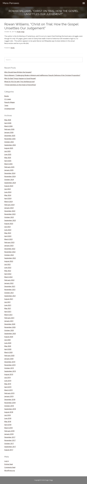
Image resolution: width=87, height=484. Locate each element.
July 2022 (7, 264)
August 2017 (8, 450)
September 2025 (10, 145)
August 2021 (8, 299)
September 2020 (10, 334)
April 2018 (7, 425)
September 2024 (10, 183)
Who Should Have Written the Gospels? (18, 72)
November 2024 (9, 176)
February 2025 (9, 167)
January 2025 (8, 170)
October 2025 (9, 142)
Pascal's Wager (9, 102)
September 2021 (10, 296)
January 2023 (8, 246)
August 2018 (8, 412)
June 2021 (7, 305)
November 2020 (9, 327)
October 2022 (9, 255)
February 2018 (9, 431)
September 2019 (10, 371)
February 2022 (9, 280)
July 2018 (7, 415)
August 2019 (8, 374)
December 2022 (9, 249)
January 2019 (8, 396)
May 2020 (7, 346)
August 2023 (8, 224)
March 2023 (8, 239)
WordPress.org (9, 470)
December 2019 (9, 362)
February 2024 (9, 205)
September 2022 (10, 258)
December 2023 (9, 211)
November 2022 (9, 252)
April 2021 (7, 312)
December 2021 (9, 286)
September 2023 (10, 220)
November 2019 (9, 365)
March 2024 (8, 202)
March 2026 (8, 126)
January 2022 (8, 283)
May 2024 (7, 195)
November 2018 (9, 403)
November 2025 (9, 139)
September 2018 (10, 409)
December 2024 (9, 173)
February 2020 (9, 356)
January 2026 (8, 132)
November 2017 (9, 440)
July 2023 (7, 227)
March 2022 (8, 277)
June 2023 (7, 230)
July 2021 (7, 302)
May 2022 (7, 271)
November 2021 (9, 290)
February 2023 (9, 242)
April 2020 (7, 349)
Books (13, 48)
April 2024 (7, 198)
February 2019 (9, 393)
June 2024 (7, 192)
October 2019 (9, 368)
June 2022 (7, 268)
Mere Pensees (11, 3)
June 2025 (7, 154)
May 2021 (7, 308)
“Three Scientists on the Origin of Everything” (20, 85)
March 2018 (8, 428)
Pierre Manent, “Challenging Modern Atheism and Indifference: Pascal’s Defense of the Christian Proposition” (42, 75)
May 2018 (7, 422)
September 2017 (10, 447)
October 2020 (9, 330)
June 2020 (7, 343)
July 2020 (7, 340)
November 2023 (9, 214)
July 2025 (7, 151)
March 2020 (8, 352)
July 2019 (7, 378)
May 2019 (7, 384)
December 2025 (9, 136)
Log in (6, 461)
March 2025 (8, 164)
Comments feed (9, 467)
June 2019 (7, 381)
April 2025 (7, 161)
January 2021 (8, 321)
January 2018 (8, 434)
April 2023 (7, 236)
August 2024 (8, 186)
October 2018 (9, 406)
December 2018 (9, 400)
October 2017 (9, 444)
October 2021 (9, 293)
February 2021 (9, 318)
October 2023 (9, 217)
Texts (6, 105)
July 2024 (7, 189)
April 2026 (7, 123)
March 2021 (8, 315)
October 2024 (9, 180)
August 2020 (8, 337)
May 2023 (7, 233)
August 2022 (8, 261)
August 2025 (8, 148)
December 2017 (9, 437)
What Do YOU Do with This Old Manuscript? (19, 82)
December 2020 (9, 324)
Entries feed (8, 464)
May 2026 (7, 120)
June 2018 (7, 418)
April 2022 (7, 274)
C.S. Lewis (7, 99)
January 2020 (8, 359)
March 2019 (8, 390)
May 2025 (7, 158)
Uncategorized (9, 109)
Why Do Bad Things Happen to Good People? (20, 78)
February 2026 (9, 129)
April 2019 (7, 387)
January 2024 (8, 208)
